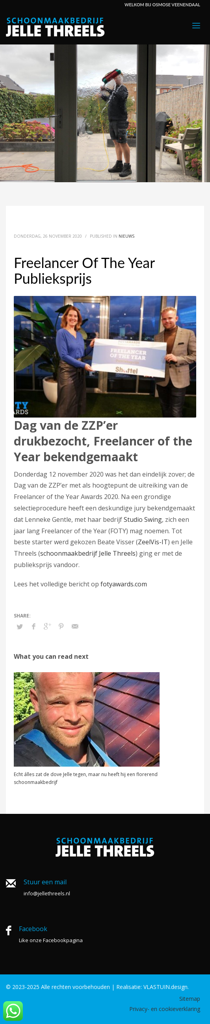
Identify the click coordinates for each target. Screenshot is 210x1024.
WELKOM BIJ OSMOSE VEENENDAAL (162, 4)
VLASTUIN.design (165, 987)
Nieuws (126, 236)
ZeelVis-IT (153, 542)
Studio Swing (143, 519)
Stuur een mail (45, 882)
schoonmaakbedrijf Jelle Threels (88, 553)
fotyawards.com (123, 584)
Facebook (33, 928)
